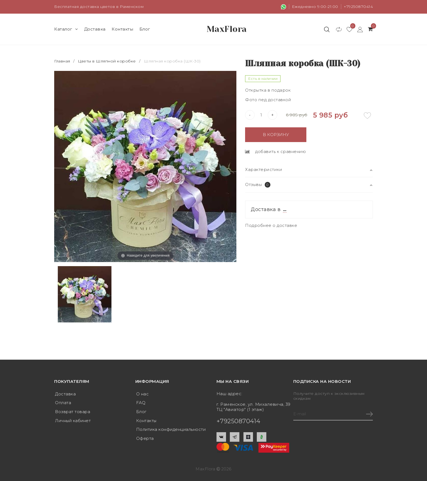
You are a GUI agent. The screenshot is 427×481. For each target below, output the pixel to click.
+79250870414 (358, 6)
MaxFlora (227, 29)
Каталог (66, 29)
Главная (62, 61)
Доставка (95, 29)
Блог (144, 29)
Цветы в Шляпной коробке (107, 61)
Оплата (63, 402)
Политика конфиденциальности (172, 428)
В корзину (276, 134)
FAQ (141, 402)
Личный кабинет (73, 420)
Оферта (145, 437)
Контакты (122, 29)
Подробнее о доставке (271, 225)
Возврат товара (73, 411)
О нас (142, 393)
